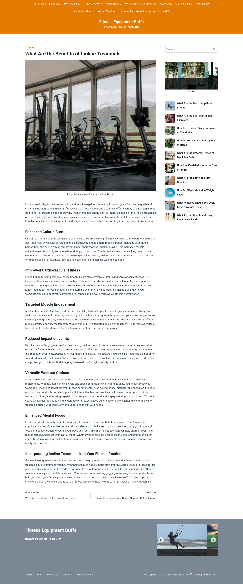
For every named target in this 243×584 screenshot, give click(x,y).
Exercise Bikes (71, 3)
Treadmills (127, 11)
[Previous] (161, 539)
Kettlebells (166, 3)
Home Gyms (131, 3)
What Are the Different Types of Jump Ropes (56, 495)
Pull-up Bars (203, 3)
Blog (39, 574)
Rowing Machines (107, 11)
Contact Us (52, 574)
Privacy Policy (85, 574)
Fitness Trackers (93, 3)
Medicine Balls (183, 3)
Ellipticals (54, 3)
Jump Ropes (149, 3)
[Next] (213, 539)
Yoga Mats (164, 11)
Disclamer (67, 574)
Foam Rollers (113, 3)
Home (30, 574)
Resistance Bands (83, 11)
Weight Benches (145, 11)
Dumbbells (39, 3)
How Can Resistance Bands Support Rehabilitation (124, 495)
